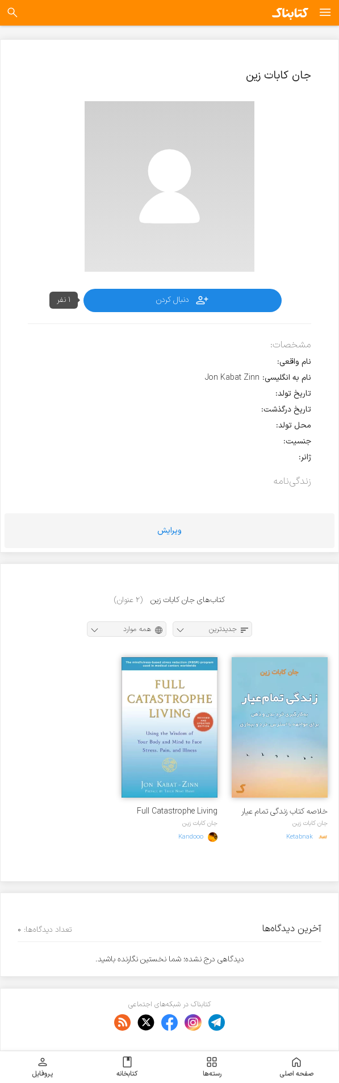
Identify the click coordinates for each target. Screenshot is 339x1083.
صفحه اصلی (296, 1067)
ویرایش (169, 531)
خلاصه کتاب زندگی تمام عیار (284, 812)
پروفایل (42, 1067)
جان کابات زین (310, 823)
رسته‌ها (212, 1067)
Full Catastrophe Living (177, 812)
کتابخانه (126, 1067)
